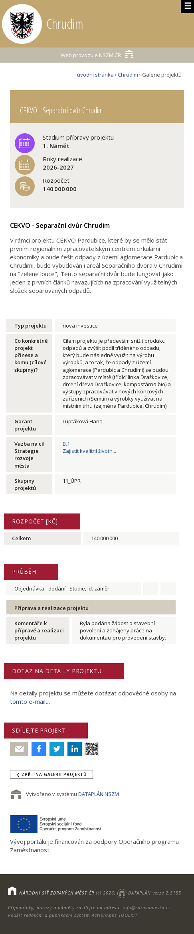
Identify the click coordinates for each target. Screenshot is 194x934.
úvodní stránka (95, 74)
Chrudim (128, 74)
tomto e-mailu (29, 701)
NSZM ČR (97, 54)
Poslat (19, 749)
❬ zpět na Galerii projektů (51, 774)
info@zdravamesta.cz (147, 907)
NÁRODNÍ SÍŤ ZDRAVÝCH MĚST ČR (56, 893)
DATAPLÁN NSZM (98, 794)
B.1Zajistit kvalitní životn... (89, 447)
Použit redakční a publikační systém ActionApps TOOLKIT (72, 915)
